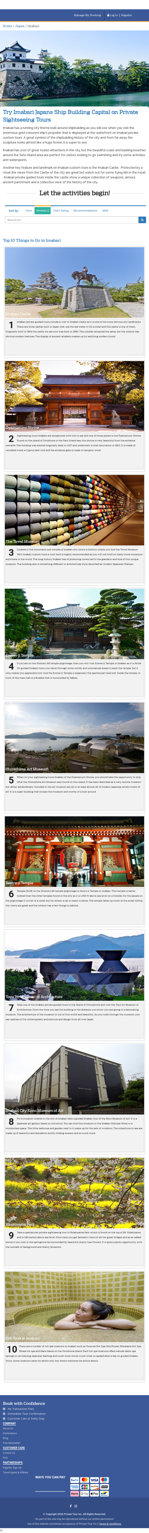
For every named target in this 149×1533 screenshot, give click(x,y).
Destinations (10, 1433)
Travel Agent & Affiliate (15, 1472)
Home (7, 26)
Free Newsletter (11, 1443)
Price (29, 210)
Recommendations (85, 210)
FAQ (5, 1457)
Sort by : (14, 211)
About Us (8, 1428)
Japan (19, 26)
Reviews (42, 210)
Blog (5, 1438)
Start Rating (61, 210)
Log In (112, 15)
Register (126, 15)
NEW (105, 210)
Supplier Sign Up (12, 1467)
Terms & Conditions (110, 1523)
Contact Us (9, 1452)
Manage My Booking (87, 15)
